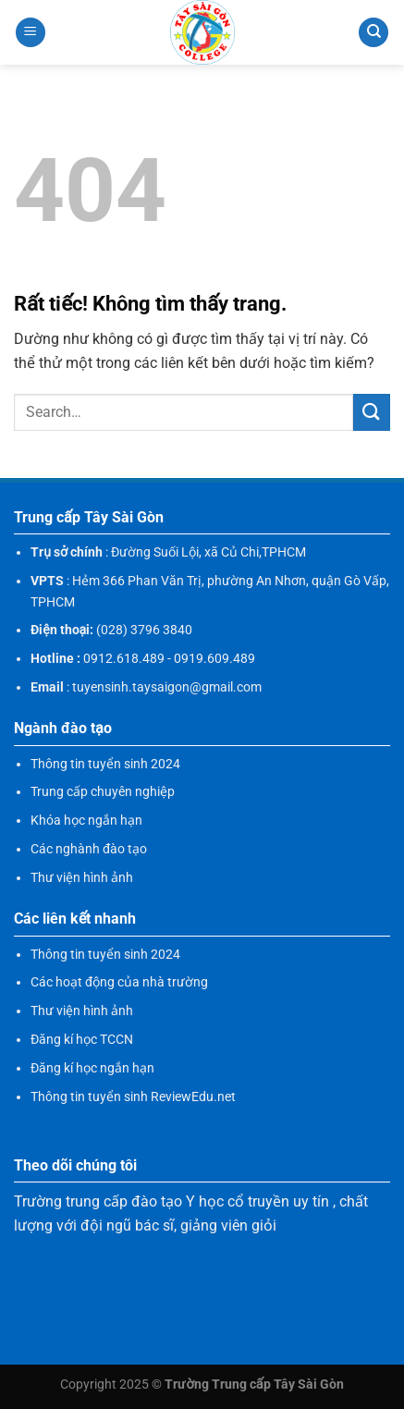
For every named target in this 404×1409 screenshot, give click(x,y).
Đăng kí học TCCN (82, 1039)
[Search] (373, 33)
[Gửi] (371, 412)
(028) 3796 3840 (144, 629)
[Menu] (30, 33)
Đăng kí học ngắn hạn (92, 1067)
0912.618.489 (124, 658)
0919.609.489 (214, 658)
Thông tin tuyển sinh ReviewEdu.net (133, 1096)
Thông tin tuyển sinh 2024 (105, 763)
